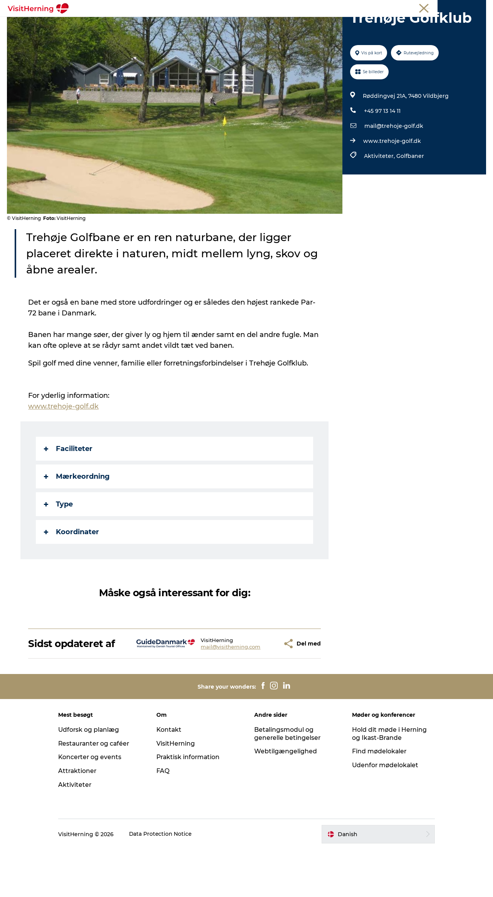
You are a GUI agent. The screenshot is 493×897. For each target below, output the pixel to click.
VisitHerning (178, 791)
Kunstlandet (205, 25)
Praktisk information (192, 804)
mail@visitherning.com (208, 689)
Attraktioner (84, 818)
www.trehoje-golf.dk (392, 177)
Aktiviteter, (380, 192)
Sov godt (327, 25)
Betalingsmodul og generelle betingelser (287, 781)
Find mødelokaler (376, 799)
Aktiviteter (81, 832)
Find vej (291, 25)
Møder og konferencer (437, 7)
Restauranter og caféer (101, 791)
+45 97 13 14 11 (382, 147)
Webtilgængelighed (285, 799)
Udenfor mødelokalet (382, 813)
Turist (371, 7)
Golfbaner (410, 192)
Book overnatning (378, 25)
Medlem (395, 7)
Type (58, 541)
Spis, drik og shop (150, 25)
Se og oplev (251, 25)
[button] (255, 686)
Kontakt (172, 777)
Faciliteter (68, 485)
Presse (477, 7)
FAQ (166, 818)
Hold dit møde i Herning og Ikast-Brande (386, 781)
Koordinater (71, 568)
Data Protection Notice (168, 882)
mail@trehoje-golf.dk (393, 162)
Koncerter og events (97, 804)
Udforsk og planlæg (96, 777)
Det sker (101, 25)
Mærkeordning (77, 513)
